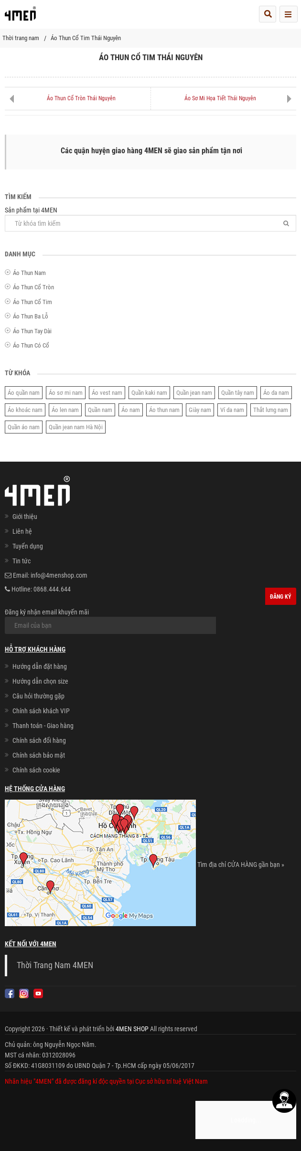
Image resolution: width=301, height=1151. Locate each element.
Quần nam (100, 409)
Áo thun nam (164, 409)
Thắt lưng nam (270, 409)
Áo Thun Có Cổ (31, 345)
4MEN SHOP (132, 1029)
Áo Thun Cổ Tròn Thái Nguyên (81, 98)
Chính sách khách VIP (41, 711)
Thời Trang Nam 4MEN (55, 965)
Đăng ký (280, 596)
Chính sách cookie (36, 770)
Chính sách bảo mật (38, 755)
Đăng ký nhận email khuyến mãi (110, 621)
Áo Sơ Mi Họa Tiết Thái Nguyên (220, 98)
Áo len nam (65, 409)
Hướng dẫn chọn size (40, 681)
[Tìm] (286, 223)
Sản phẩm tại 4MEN (150, 219)
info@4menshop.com (59, 575)
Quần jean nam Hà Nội (76, 427)
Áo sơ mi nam (66, 392)
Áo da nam (276, 392)
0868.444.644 (52, 589)
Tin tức (21, 561)
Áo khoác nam (25, 409)
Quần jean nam (194, 392)
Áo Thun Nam (29, 272)
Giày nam (200, 409)
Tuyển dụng (27, 546)
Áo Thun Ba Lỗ (30, 316)
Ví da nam (232, 409)
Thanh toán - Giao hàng (43, 725)
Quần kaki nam (149, 392)
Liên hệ (22, 531)
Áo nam (130, 409)
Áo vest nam (107, 392)
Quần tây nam (237, 392)
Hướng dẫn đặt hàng (39, 666)
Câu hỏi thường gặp (38, 696)
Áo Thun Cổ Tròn (33, 287)
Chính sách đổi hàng (39, 740)
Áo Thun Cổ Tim (32, 302)
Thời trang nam (20, 38)
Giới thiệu (24, 516)
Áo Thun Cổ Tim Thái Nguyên (86, 38)
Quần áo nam (24, 427)
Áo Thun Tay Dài (32, 331)
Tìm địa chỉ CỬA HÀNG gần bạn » (240, 864)
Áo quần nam (24, 392)
